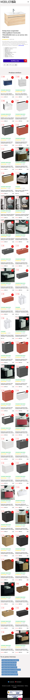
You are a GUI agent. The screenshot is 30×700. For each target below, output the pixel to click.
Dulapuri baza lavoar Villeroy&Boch (10, 660)
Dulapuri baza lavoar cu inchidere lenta (11, 669)
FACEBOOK (11, 682)
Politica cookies (13, 699)
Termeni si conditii (6, 686)
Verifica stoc (19, 60)
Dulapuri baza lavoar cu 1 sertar (9, 672)
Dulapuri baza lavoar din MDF (9, 665)
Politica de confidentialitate (17, 686)
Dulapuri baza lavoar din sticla (9, 662)
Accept (20, 699)
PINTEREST (18, 682)
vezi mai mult (21, 45)
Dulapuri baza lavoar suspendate (9, 674)
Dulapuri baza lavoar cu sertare (9, 667)
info (13, 96)
